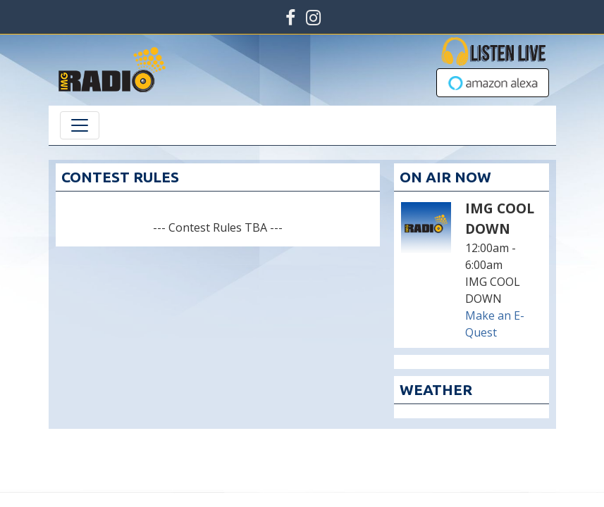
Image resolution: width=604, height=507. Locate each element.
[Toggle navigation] (79, 125)
